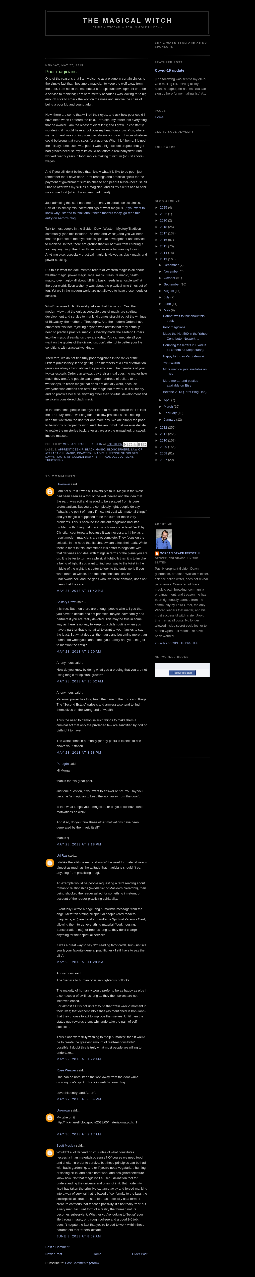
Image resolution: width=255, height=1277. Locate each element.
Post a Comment (57, 1247)
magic (70, 453)
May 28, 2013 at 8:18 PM (79, 752)
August (169, 291)
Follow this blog (182, 672)
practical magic (90, 453)
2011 (164, 434)
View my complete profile (176, 643)
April (167, 400)
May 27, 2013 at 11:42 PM (80, 591)
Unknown (63, 484)
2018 (164, 227)
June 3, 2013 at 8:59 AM (79, 1236)
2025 (164, 207)
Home (97, 1254)
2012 (164, 427)
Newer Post (53, 1254)
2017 (164, 233)
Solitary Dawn (66, 602)
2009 (164, 447)
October (170, 278)
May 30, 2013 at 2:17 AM (79, 1134)
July (167, 297)
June (168, 304)
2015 (164, 246)
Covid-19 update (169, 70)
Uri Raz (62, 855)
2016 (164, 240)
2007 (164, 460)
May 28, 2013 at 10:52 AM (80, 681)
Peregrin (63, 764)
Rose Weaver (66, 1070)
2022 (164, 214)
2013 (164, 259)
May (167, 310)
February (171, 413)
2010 (164, 440)
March (169, 406)
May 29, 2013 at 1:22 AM (79, 1059)
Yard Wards (171, 363)
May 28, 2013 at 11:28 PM (80, 962)
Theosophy (54, 460)
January (170, 419)
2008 (164, 453)
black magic (95, 449)
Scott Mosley (66, 1145)
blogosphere (118, 449)
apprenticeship (70, 449)
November (172, 271)
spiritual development (114, 456)
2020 (164, 220)
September (172, 284)
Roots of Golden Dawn (75, 456)
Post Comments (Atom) (82, 1263)
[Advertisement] (74, 45)
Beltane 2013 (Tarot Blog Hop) (184, 392)
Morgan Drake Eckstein (180, 553)
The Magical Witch (128, 20)
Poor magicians (174, 327)
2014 (164, 253)
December (172, 265)
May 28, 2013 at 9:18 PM (79, 844)
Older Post (139, 1254)
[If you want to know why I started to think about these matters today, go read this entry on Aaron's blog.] (95, 213)
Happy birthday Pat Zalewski (183, 356)
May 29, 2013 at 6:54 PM (79, 1099)
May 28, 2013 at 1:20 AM (79, 651)
